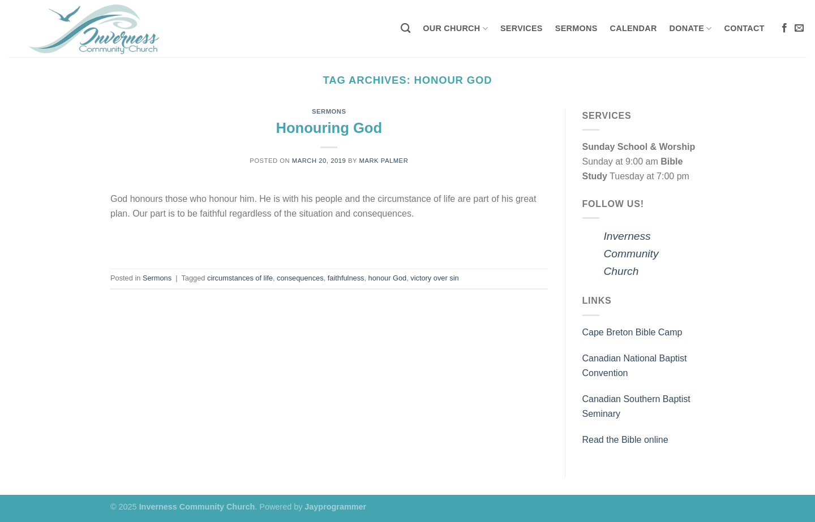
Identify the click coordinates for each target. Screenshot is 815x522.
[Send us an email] (799, 28)
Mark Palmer (384, 160)
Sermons (576, 28)
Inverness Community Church (631, 253)
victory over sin (434, 278)
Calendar (633, 28)
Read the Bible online (625, 440)
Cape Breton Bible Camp (632, 332)
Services (521, 28)
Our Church (455, 28)
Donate (691, 28)
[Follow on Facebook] (784, 28)
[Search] (405, 28)
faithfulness (346, 278)
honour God (387, 278)
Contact (744, 28)
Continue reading (329, 240)
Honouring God (329, 128)
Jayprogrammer (335, 506)
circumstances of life (240, 278)
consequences (300, 278)
